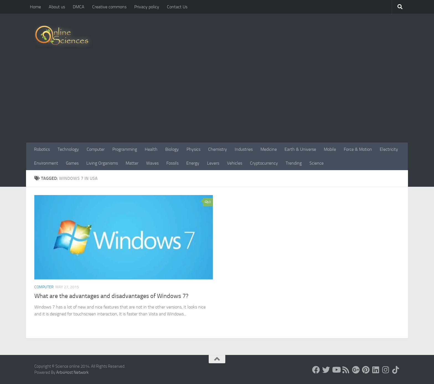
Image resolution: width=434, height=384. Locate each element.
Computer (96, 149)
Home (35, 6)
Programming (124, 149)
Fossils (172, 163)
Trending (294, 163)
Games (72, 163)
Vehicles (234, 163)
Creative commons (109, 6)
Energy (192, 163)
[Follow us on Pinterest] (366, 370)
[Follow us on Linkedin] (376, 370)
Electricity (389, 149)
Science (316, 163)
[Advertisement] (217, 101)
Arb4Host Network (72, 372)
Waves (152, 163)
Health (151, 149)
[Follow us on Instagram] (386, 370)
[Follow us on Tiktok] (396, 370)
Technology (68, 149)
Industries (244, 149)
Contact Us (177, 6)
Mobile (330, 149)
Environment (46, 163)
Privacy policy (146, 6)
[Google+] (356, 370)
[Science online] (316, 370)
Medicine (268, 149)
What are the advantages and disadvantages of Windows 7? (111, 296)
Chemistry (217, 149)
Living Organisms (102, 163)
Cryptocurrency (264, 163)
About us (57, 6)
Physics (193, 149)
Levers (213, 163)
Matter (132, 163)
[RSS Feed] (346, 370)
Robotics (42, 149)
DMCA (78, 6)
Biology (172, 149)
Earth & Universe (300, 149)
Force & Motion (358, 149)
